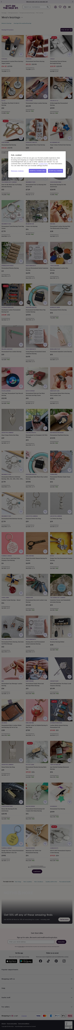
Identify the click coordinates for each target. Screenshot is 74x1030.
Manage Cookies (17, 171)
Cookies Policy (43, 163)
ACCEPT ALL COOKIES (55, 170)
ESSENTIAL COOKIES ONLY (37, 170)
